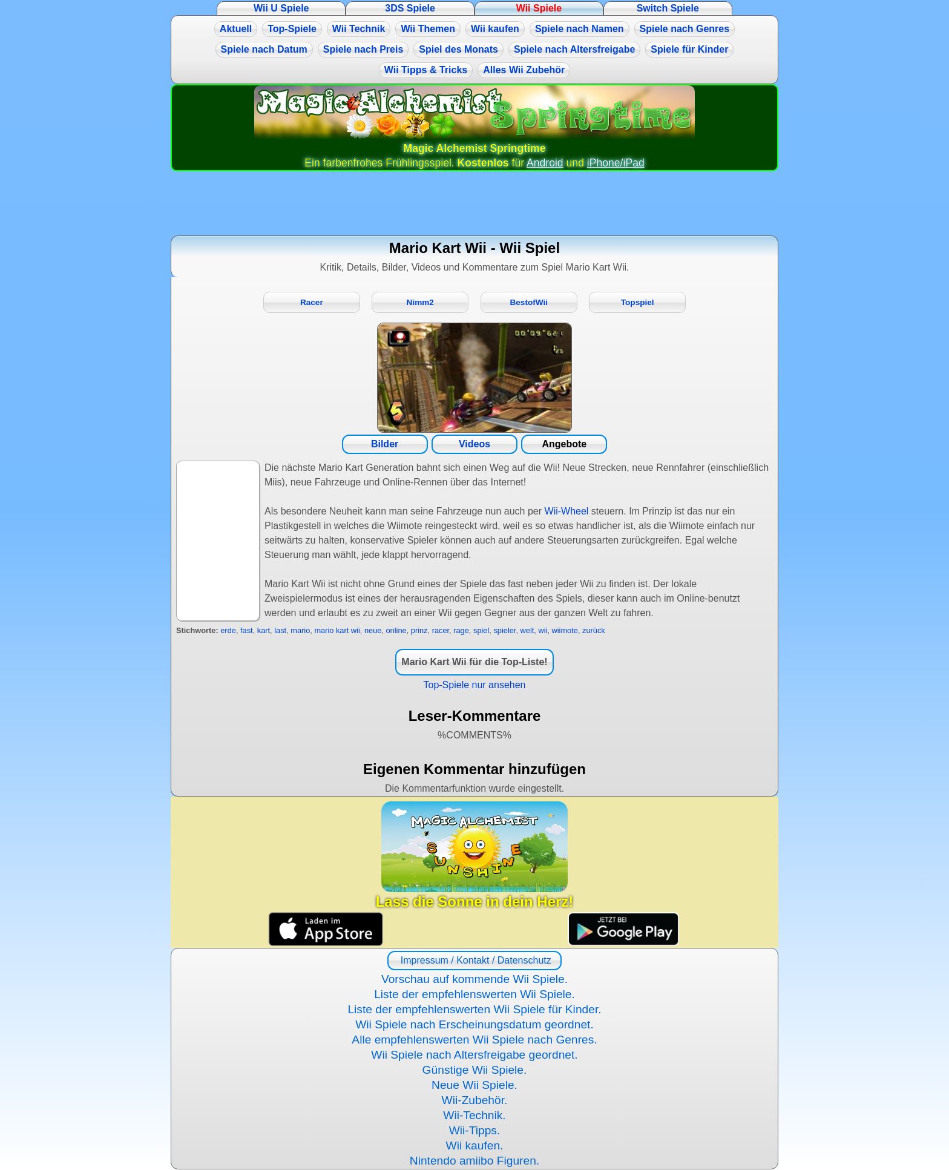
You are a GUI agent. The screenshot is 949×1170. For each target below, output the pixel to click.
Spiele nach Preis (363, 49)
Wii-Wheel (567, 511)
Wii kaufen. (475, 1145)
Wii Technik (359, 29)
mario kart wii (337, 630)
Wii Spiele (539, 8)
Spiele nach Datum (264, 49)
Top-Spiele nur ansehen (474, 685)
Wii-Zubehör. (475, 1100)
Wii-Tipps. (475, 1130)
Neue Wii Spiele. (474, 1085)
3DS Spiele (410, 8)
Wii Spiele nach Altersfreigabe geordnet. (474, 1054)
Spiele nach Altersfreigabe (574, 49)
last (280, 630)
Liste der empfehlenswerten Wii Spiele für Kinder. (474, 1009)
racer (440, 630)
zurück (593, 630)
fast (246, 630)
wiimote (565, 630)
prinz (419, 630)
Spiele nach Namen (579, 29)
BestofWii (529, 302)
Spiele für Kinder (689, 49)
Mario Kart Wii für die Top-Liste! (474, 662)
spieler (504, 630)
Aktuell (236, 29)
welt (527, 630)
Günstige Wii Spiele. (474, 1069)
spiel (481, 630)
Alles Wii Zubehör (524, 70)
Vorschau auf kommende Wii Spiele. (474, 979)
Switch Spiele (668, 8)
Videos (474, 444)
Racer (311, 302)
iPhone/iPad (616, 163)
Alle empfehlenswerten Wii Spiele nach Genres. (474, 1039)
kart (263, 630)
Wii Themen (428, 29)
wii (542, 630)
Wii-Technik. (474, 1115)
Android (545, 163)
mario (300, 630)
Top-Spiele (292, 29)
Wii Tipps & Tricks (425, 70)
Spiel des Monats (458, 49)
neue (372, 630)
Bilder (384, 444)
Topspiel (637, 302)
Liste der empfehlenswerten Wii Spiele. (474, 994)
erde (228, 630)
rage (461, 630)
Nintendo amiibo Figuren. (474, 1160)
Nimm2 (420, 302)
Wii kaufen (495, 29)
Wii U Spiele (281, 8)
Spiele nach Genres (685, 29)
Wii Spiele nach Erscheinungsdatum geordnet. (474, 1024)
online (396, 630)
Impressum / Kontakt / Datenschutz (474, 960)
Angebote (564, 444)
